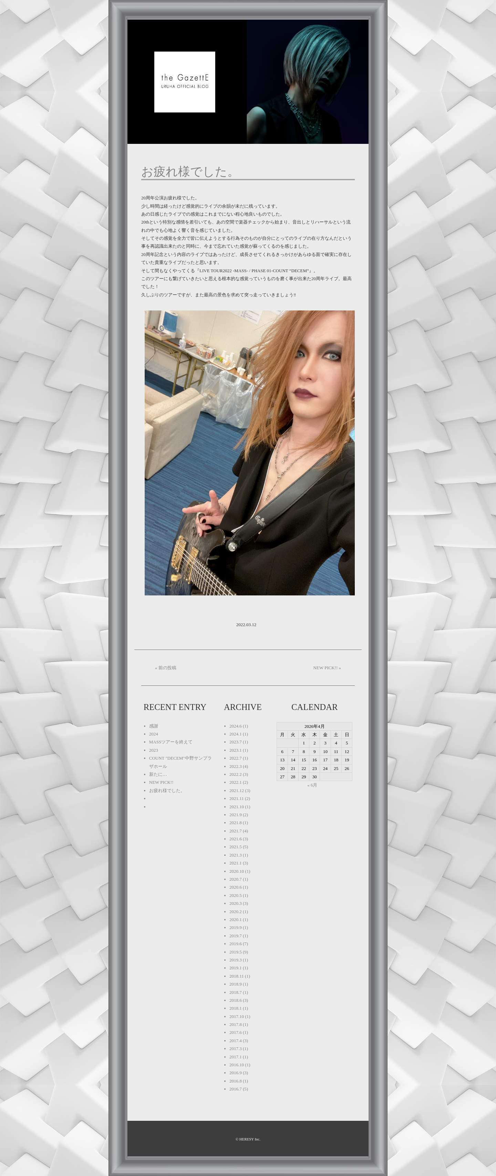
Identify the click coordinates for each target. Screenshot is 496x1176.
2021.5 (235, 846)
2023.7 (235, 741)
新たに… (158, 774)
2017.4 (235, 1040)
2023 (153, 750)
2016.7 (235, 1088)
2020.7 (235, 879)
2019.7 (235, 935)
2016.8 (235, 1081)
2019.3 (235, 959)
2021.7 (235, 830)
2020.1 (235, 919)
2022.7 (235, 758)
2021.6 (235, 838)
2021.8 (235, 822)
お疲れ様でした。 (190, 171)
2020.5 (235, 895)
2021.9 (235, 814)
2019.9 (235, 927)
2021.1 (235, 863)
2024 (153, 734)
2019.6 (235, 943)
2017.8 (235, 1024)
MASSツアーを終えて (171, 741)
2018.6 (235, 1000)
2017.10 (236, 1016)
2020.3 (235, 903)
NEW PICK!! (161, 782)
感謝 (153, 726)
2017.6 (235, 1032)
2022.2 (235, 774)
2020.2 (235, 911)
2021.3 (235, 855)
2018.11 (236, 976)
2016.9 (235, 1072)
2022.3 (235, 766)
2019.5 (235, 952)
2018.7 (235, 992)
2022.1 (235, 782)
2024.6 (235, 726)
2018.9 (235, 984)
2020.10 (236, 871)
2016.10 (236, 1064)
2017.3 (235, 1048)
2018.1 (235, 1008)
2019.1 (235, 967)
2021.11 (236, 798)
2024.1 (235, 734)
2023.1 (235, 750)
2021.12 (236, 790)
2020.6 (235, 887)
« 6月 (312, 785)
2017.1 (235, 1056)
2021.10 (236, 806)
